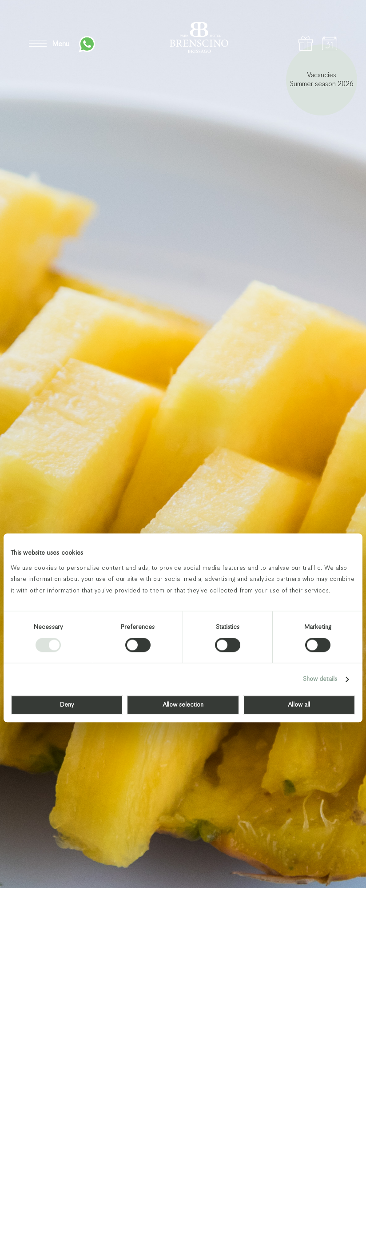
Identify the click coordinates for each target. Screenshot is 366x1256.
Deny (67, 705)
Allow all (299, 705)
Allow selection (183, 705)
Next (331, 1219)
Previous (296, 1219)
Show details (320, 679)
